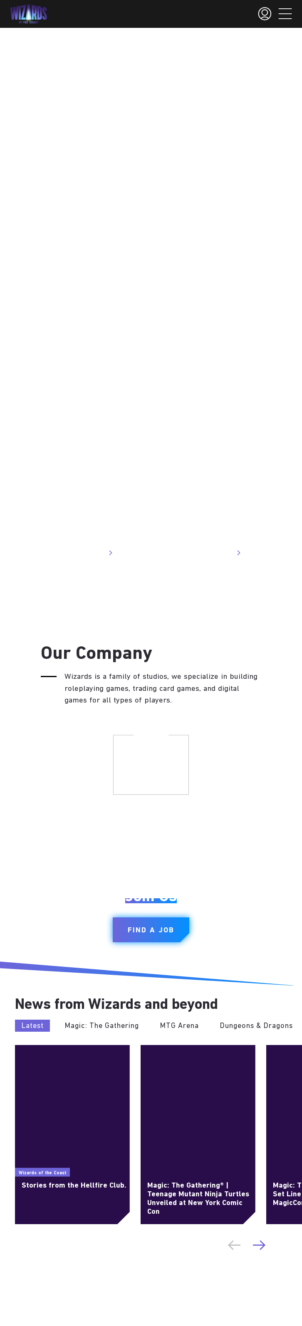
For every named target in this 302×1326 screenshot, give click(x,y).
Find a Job (151, 930)
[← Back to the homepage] (28, 14)
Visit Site (95, 553)
